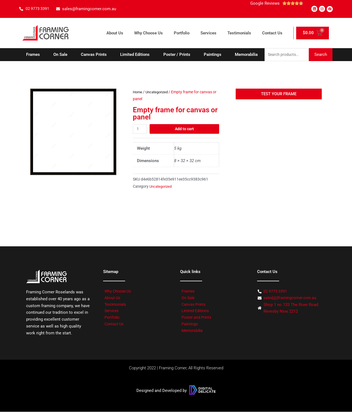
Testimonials (239, 33)
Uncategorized (158, 92)
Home (138, 92)
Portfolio (181, 33)
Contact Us (272, 33)
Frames (33, 54)
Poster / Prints (176, 54)
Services (208, 33)
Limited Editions (135, 54)
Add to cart (185, 129)
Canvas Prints (94, 54)
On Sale (60, 54)
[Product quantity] (140, 129)
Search (320, 54)
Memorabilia (246, 54)
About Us (114, 33)
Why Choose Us (148, 33)
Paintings (212, 54)
